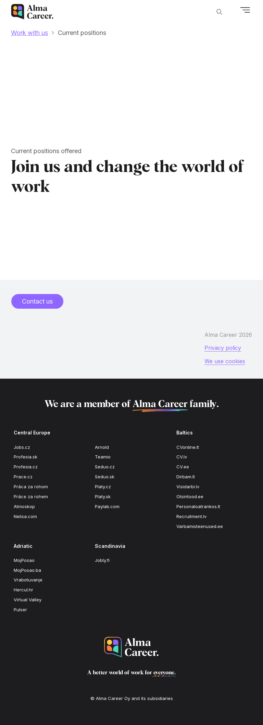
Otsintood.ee (189, 496)
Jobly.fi (102, 560)
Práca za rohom (31, 486)
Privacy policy (222, 347)
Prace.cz (23, 476)
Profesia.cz (26, 466)
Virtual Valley (27, 599)
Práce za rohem (31, 496)
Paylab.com (107, 506)
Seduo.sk (104, 476)
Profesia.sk (25, 456)
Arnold (102, 447)
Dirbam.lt (185, 476)
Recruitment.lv (191, 516)
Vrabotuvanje (28, 579)
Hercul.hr (23, 589)
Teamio (103, 456)
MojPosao (24, 560)
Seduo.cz (105, 466)
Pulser (20, 609)
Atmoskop (24, 506)
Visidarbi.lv (187, 486)
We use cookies (224, 361)
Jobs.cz (22, 447)
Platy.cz (103, 486)
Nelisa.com (25, 516)
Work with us (29, 32)
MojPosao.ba (27, 570)
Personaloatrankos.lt (198, 506)
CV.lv (181, 456)
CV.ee (182, 466)
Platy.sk (103, 496)
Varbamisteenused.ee (199, 526)
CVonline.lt (187, 447)
